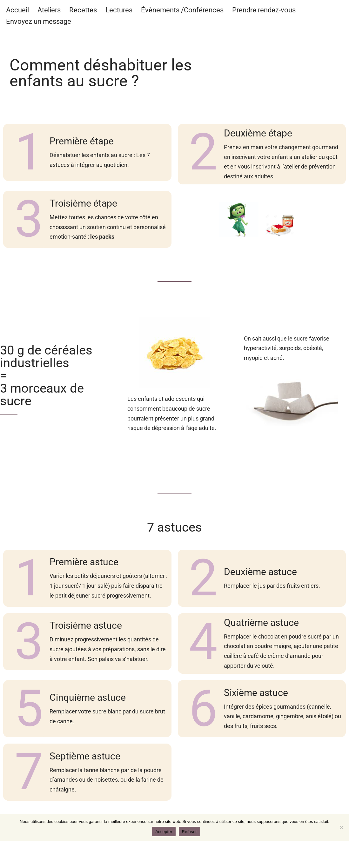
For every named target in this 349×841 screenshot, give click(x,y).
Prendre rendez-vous (264, 10)
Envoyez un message (38, 21)
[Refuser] (341, 827)
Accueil (17, 10)
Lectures (118, 10)
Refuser (189, 831)
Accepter (163, 831)
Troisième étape (83, 203)
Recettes (83, 10)
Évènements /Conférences (182, 10)
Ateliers (49, 10)
